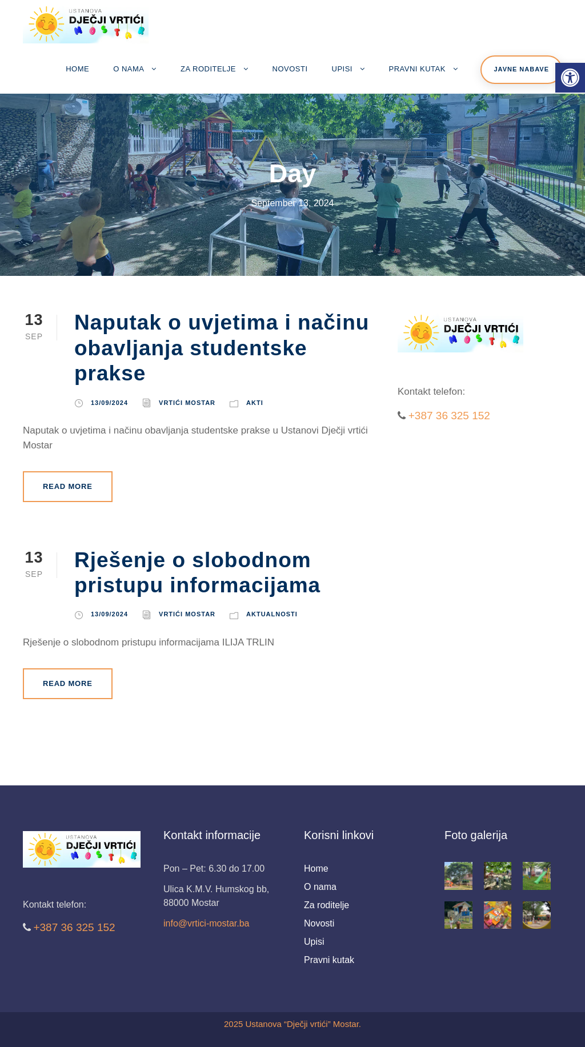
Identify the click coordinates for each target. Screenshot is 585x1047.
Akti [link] (254, 402)
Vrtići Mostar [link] (187, 402)
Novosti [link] (290, 69)
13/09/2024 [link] (109, 402)
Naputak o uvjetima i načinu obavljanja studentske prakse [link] (221, 348)
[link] (570, 78)
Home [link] (77, 69)
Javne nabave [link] (521, 69)
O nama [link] (128, 69)
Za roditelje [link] (208, 69)
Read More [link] (68, 486)
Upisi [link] (342, 69)
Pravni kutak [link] (417, 69)
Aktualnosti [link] (272, 614)
